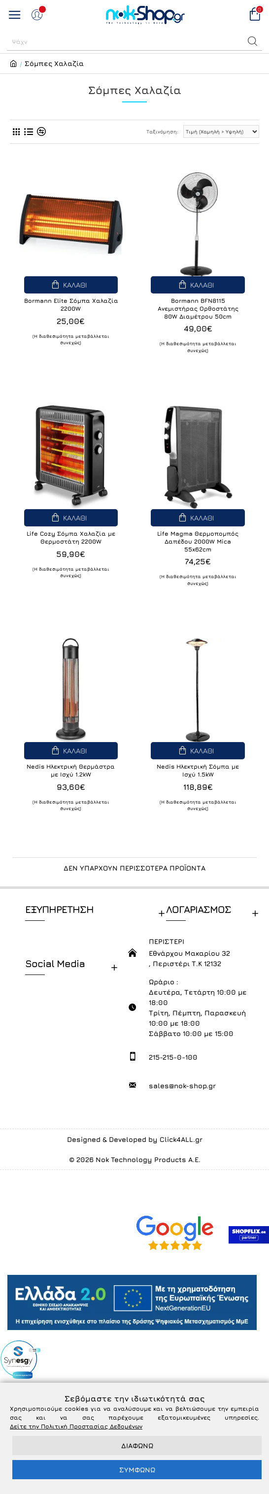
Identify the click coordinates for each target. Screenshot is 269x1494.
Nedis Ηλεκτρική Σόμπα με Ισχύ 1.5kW (198, 770)
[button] (253, 41)
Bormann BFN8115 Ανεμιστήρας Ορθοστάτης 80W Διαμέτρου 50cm (198, 308)
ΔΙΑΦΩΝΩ (137, 1445)
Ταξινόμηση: (162, 131)
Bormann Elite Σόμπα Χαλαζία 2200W (71, 304)
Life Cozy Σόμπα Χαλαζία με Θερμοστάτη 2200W (71, 537)
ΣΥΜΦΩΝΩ (137, 1469)
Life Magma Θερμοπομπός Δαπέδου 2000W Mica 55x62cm (197, 541)
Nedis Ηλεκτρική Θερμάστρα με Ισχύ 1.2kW (71, 770)
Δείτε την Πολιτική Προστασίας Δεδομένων (76, 1426)
